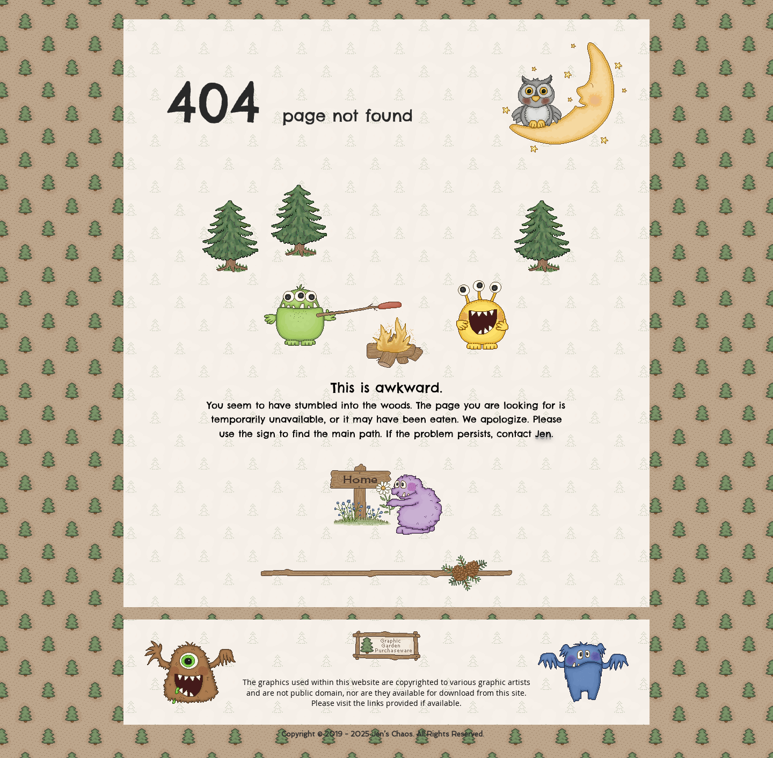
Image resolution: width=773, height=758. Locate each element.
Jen (543, 434)
